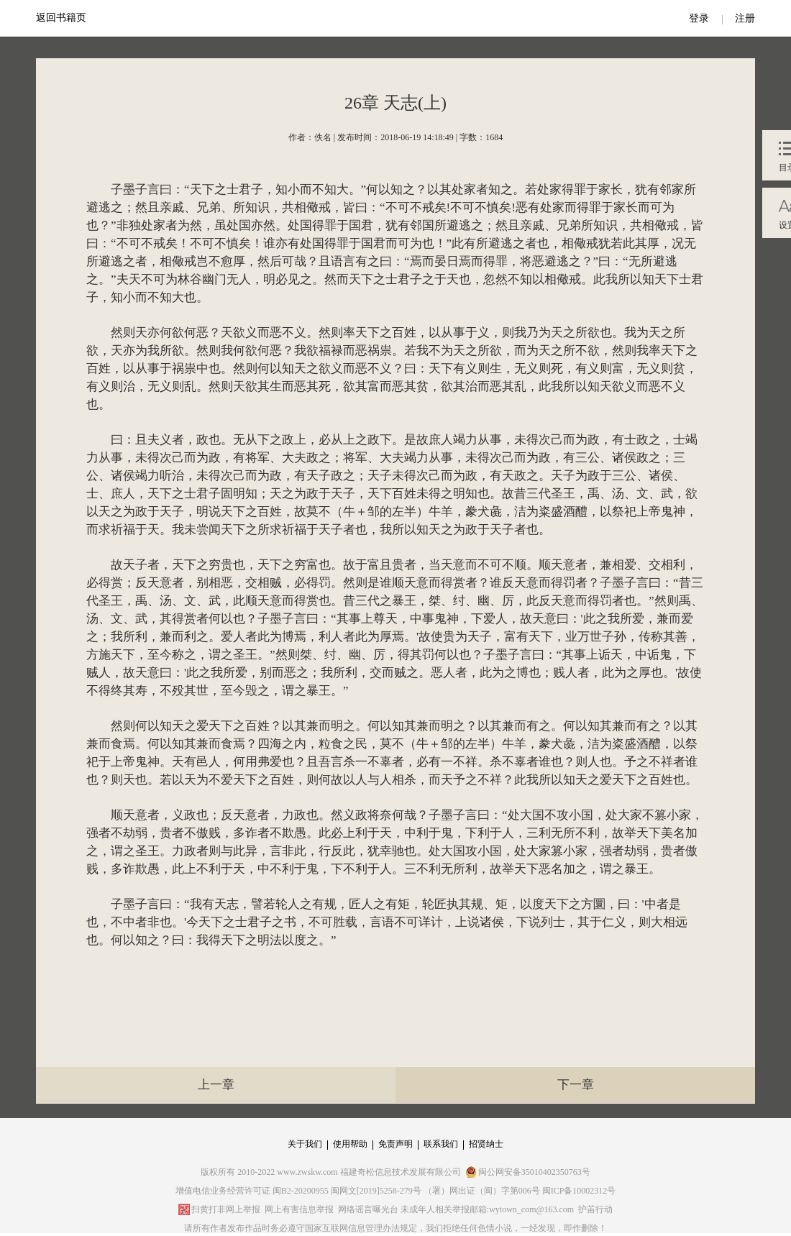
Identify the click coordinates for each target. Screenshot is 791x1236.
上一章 (216, 1084)
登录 (699, 18)
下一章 (575, 1084)
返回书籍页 (61, 17)
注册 (745, 18)
